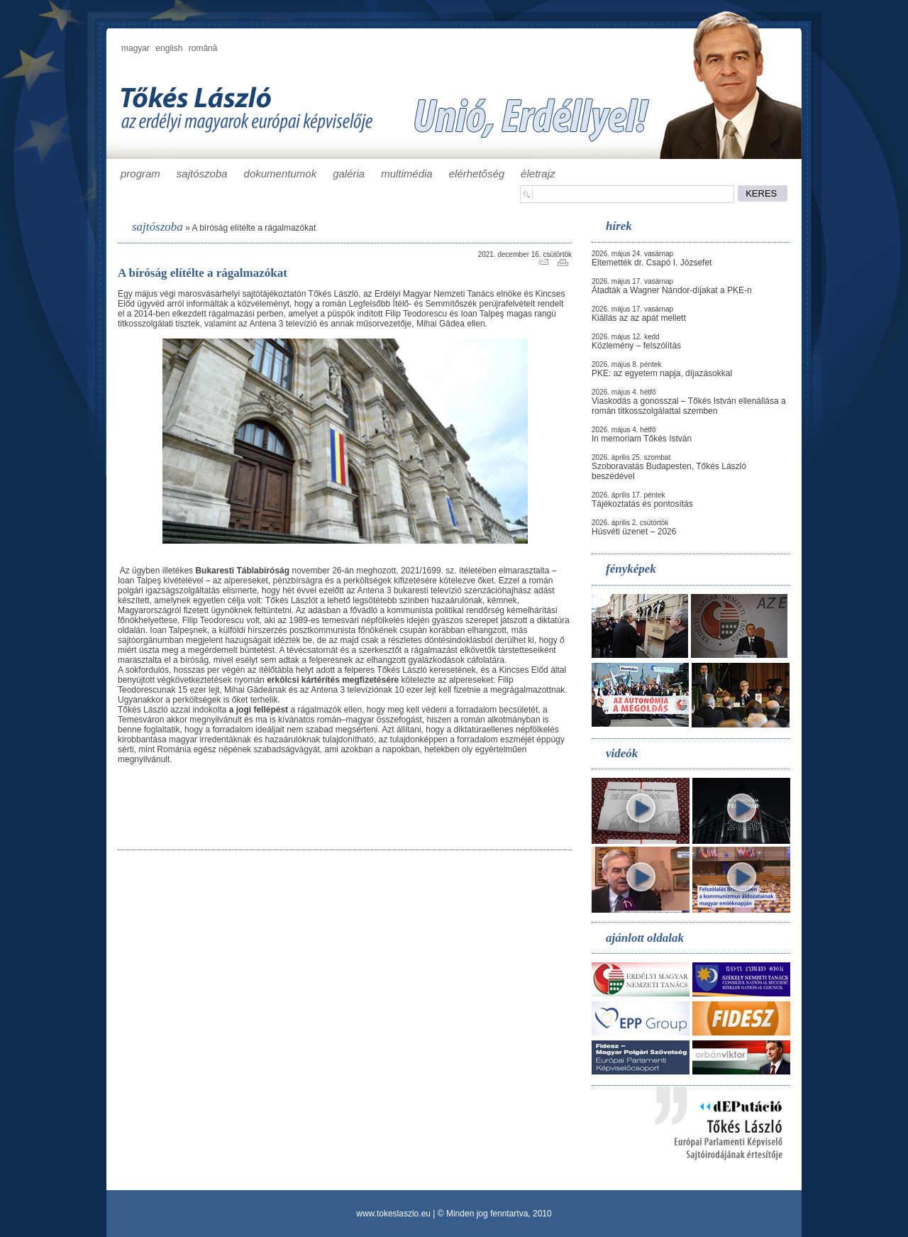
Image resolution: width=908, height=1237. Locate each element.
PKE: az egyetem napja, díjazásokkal (662, 373)
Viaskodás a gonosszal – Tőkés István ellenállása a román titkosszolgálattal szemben (689, 406)
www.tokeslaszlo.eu (393, 1214)
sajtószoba (202, 173)
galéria (349, 173)
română (203, 48)
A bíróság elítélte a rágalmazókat (254, 228)
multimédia (407, 173)
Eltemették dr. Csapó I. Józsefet (652, 263)
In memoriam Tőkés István (642, 439)
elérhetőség (476, 173)
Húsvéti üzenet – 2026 (634, 532)
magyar (135, 48)
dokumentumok (280, 173)
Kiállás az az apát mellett (639, 318)
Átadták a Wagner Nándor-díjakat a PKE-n (672, 290)
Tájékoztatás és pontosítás (642, 504)
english (168, 48)
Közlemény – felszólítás (636, 346)
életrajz (538, 173)
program (140, 173)
